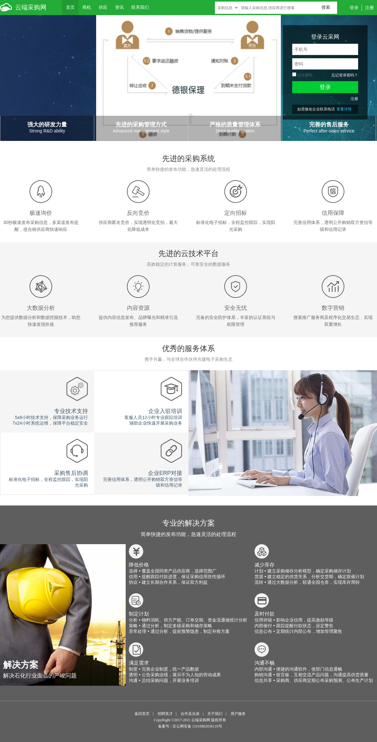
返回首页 (142, 713)
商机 (86, 7)
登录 (354, 7)
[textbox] (288, 8)
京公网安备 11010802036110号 (197, 726)
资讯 (119, 7)
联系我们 (140, 7)
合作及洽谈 (190, 713)
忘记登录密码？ (344, 75)
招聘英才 (165, 713)
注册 (369, 7)
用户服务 (238, 713)
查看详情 (344, 109)
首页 (70, 7)
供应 (103, 7)
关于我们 (214, 713)
